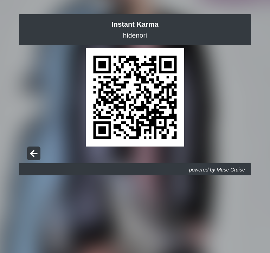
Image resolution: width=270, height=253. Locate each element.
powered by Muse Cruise (217, 170)
